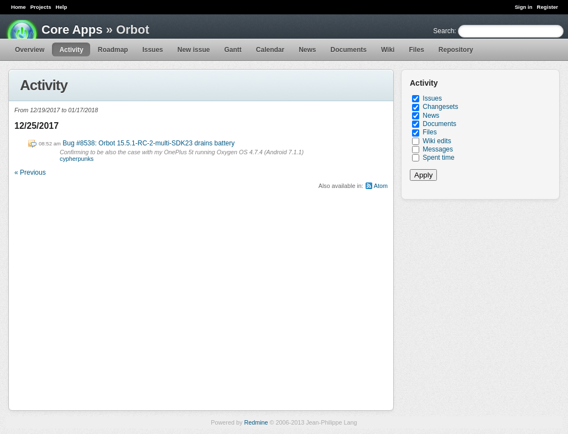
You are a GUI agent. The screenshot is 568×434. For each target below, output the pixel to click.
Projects (40, 7)
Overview (29, 50)
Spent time (438, 157)
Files (416, 50)
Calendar (270, 50)
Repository (456, 50)
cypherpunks (76, 158)
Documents (349, 50)
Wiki (388, 50)
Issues (152, 50)
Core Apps (71, 29)
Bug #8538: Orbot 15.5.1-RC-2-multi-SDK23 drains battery (148, 143)
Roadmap (113, 50)
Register (547, 7)
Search (443, 31)
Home (18, 7)
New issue (194, 50)
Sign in (524, 7)
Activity (71, 50)
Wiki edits (437, 141)
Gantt (232, 50)
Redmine (256, 422)
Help (61, 7)
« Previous (30, 172)
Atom (381, 185)
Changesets (440, 107)
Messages (438, 149)
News (307, 50)
